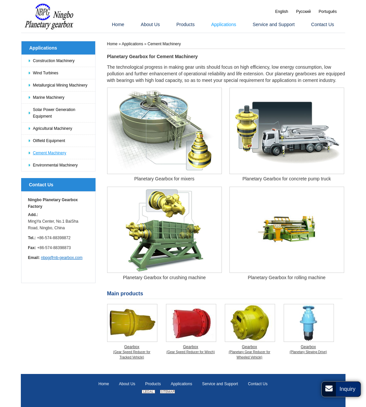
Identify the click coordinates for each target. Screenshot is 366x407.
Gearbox (132, 352)
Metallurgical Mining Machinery (60, 85)
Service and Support (220, 384)
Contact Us (41, 184)
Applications (43, 48)
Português (328, 11)
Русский (303, 11)
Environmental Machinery (55, 165)
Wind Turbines (46, 73)
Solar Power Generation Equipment (54, 113)
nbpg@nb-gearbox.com (62, 257)
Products (153, 384)
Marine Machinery (48, 97)
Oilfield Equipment (49, 140)
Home (113, 44)
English (281, 11)
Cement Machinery (49, 153)
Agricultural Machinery (52, 128)
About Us (127, 384)
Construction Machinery (54, 60)
